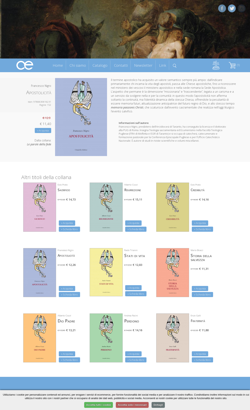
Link (162, 65)
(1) (234, 65)
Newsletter (143, 65)
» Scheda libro (69, 229)
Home (58, 65)
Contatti (121, 65)
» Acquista (43, 130)
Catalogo (100, 65)
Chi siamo (78, 65)
